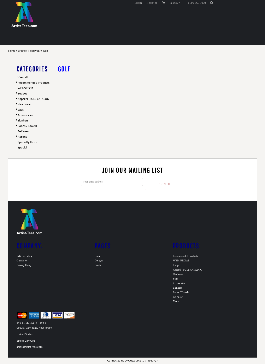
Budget (22, 93)
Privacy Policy (24, 265)
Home (11, 50)
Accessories (25, 115)
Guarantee (22, 260)
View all (23, 77)
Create (22, 50)
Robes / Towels (27, 126)
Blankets (23, 120)
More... (177, 301)
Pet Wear (24, 131)
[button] (176, 2)
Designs (99, 260)
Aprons (22, 136)
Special (22, 147)
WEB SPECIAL (26, 88)
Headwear (34, 50)
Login (138, 2)
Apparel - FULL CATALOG (33, 99)
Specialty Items (27, 142)
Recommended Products (33, 82)
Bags (21, 109)
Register (152, 2)
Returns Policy (24, 256)
